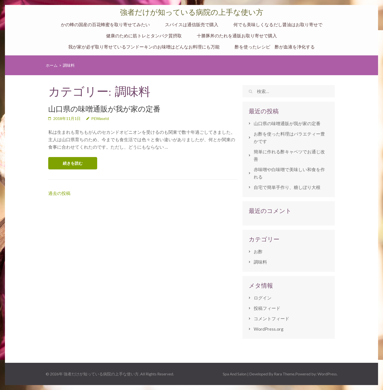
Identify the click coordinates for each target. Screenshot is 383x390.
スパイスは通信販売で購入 (191, 24)
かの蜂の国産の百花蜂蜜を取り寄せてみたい (105, 24)
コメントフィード (271, 318)
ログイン (262, 297)
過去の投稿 (59, 193)
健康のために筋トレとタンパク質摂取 (144, 35)
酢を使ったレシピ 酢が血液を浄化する (275, 46)
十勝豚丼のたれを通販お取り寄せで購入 (237, 35)
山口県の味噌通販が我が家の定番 (104, 109)
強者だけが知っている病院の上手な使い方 (191, 12)
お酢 (258, 251)
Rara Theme (284, 373)
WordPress (327, 373)
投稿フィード (267, 308)
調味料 (260, 262)
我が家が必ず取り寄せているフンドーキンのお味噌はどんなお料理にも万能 (144, 46)
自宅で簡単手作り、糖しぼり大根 (287, 187)
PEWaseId (100, 118)
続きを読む (73, 163)
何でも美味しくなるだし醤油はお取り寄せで (277, 24)
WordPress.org (268, 329)
